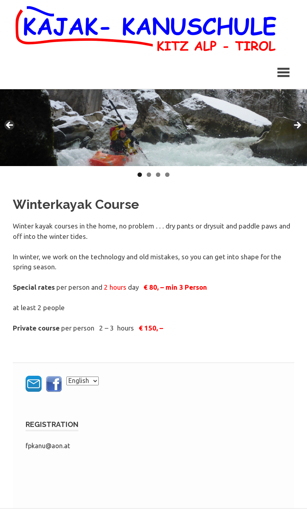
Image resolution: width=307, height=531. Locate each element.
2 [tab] (149, 174)
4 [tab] (167, 174)
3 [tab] (158, 174)
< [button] (10, 126)
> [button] (297, 126)
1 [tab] (140, 174)
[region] (153, 127)
